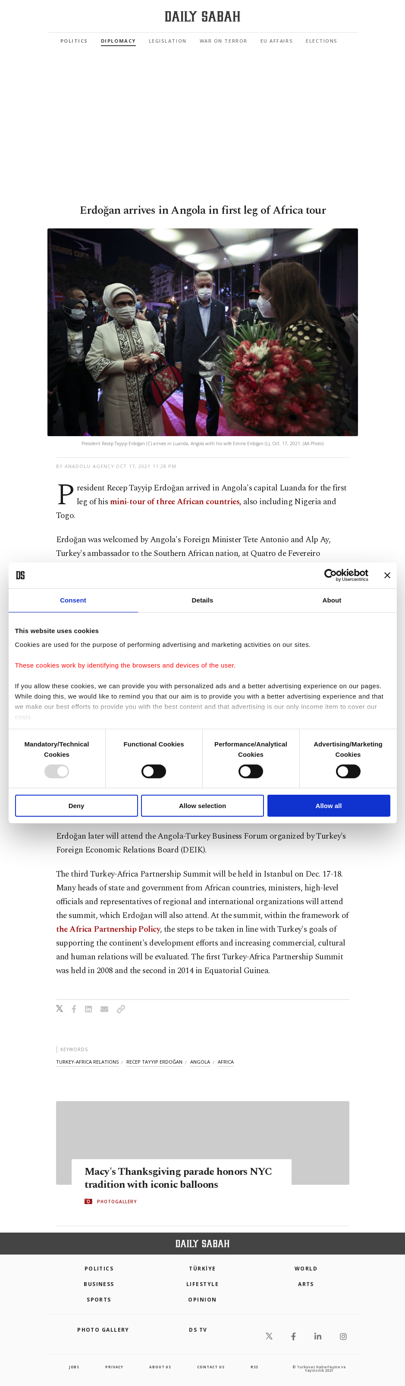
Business (99, 1284)
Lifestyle (202, 1284)
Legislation (168, 40)
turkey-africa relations (87, 1061)
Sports (99, 1299)
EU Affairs (277, 40)
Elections (322, 40)
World (306, 1268)
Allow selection (202, 805)
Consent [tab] (73, 600)
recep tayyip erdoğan (154, 1061)
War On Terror (224, 40)
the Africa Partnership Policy (108, 929)
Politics (74, 40)
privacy (114, 1366)
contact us (210, 1366)
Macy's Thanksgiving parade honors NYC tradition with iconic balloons (181, 1177)
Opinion (202, 1299)
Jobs (74, 1366)
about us (160, 1366)
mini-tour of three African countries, (176, 502)
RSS (254, 1366)
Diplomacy (118, 40)
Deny (77, 805)
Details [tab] (202, 600)
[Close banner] (387, 575)
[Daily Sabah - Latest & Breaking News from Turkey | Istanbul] (202, 16)
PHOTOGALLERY (117, 1202)
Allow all (329, 805)
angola (200, 1061)
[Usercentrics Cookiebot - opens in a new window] (330, 575)
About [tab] (332, 600)
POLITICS (99, 1268)
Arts (306, 1284)
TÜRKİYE (202, 1268)
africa (226, 1061)
